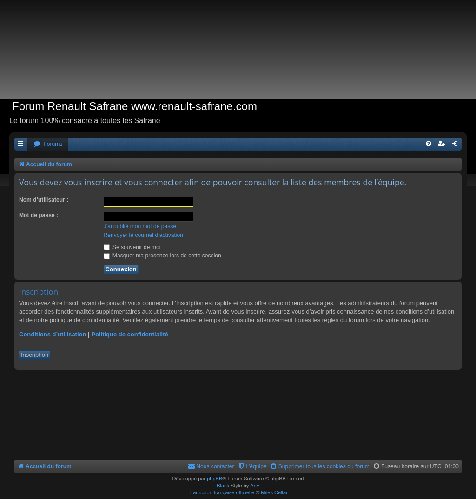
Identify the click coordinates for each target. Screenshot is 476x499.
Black (223, 485)
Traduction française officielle (221, 492)
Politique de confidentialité (129, 334)
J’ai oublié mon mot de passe (140, 226)
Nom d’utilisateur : (43, 200)
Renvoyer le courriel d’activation (143, 235)
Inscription (34, 354)
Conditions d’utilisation (52, 334)
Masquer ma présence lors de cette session (162, 255)
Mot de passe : (38, 215)
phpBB (214, 478)
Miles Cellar (274, 492)
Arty (254, 485)
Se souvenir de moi (132, 247)
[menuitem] (48, 144)
